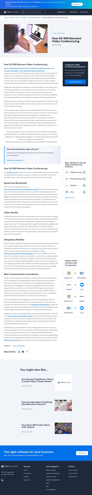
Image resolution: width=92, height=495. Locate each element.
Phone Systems (51, 470)
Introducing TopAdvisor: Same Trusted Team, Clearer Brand (37, 380)
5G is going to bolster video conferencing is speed (21, 189)
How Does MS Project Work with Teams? (36, 426)
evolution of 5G (12, 172)
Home (25, 470)
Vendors (26, 477)
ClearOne (73, 185)
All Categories (50, 490)
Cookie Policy (72, 477)
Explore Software (75, 82)
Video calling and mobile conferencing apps (18, 253)
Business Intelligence (53, 480)
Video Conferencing (59, 33)
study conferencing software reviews (20, 316)
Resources (27, 480)
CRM (47, 483)
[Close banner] (85, 4)
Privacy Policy (73, 470)
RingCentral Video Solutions (79, 172)
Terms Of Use (72, 473)
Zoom (72, 192)
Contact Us (27, 473)
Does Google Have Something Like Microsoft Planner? (37, 403)
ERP (47, 486)
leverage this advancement (40, 305)
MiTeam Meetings (76, 179)
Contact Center (51, 477)
